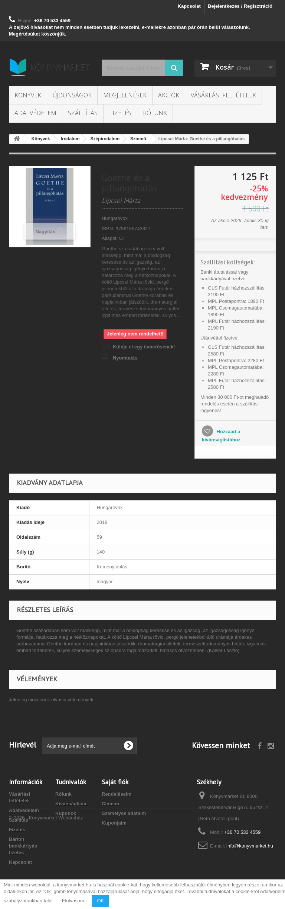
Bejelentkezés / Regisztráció (240, 6)
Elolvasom (73, 900)
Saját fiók (115, 782)
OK (100, 900)
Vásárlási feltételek (223, 95)
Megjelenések (125, 95)
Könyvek (27, 95)
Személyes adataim (124, 813)
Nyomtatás (125, 358)
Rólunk (155, 113)
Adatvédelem (35, 113)
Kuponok (65, 813)
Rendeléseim (116, 794)
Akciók (168, 95)
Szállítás (83, 113)
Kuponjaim (114, 823)
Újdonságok (72, 95)
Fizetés (120, 113)
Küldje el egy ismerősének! (144, 347)
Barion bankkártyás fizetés (23, 845)
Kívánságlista (70, 803)
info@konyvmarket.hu (249, 846)
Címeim (110, 803)
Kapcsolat (189, 6)
